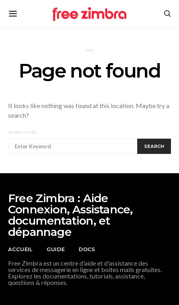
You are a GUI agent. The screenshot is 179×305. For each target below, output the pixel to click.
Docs (87, 249)
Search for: (22, 132)
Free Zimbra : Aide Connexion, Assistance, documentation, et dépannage (70, 214)
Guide (56, 249)
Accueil (20, 249)
